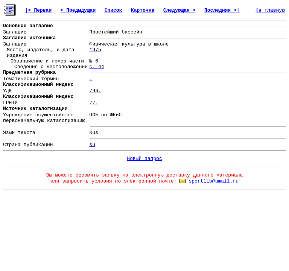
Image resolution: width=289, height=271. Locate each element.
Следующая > (179, 10)
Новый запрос (144, 158)
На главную (270, 10)
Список (113, 10)
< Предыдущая (78, 10)
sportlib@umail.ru (214, 181)
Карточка (142, 10)
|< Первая (38, 10)
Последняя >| (222, 10)
